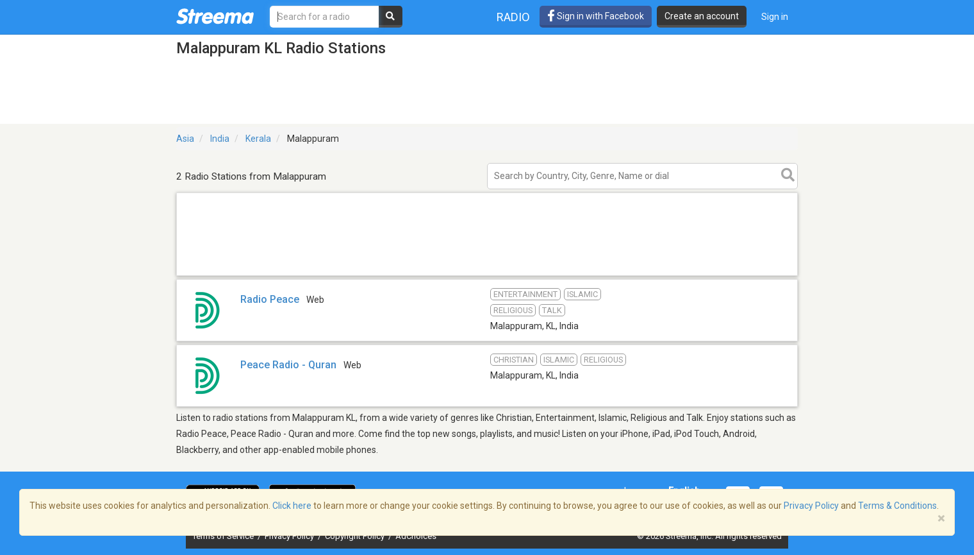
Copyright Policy (355, 536)
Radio (513, 17)
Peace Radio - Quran (288, 365)
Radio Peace (269, 299)
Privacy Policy (290, 536)
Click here (291, 505)
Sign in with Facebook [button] (595, 16)
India (219, 138)
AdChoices (415, 536)
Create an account (701, 16)
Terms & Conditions (897, 505)
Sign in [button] (774, 17)
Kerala (258, 138)
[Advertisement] (487, 275)
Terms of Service (224, 536)
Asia (185, 138)
